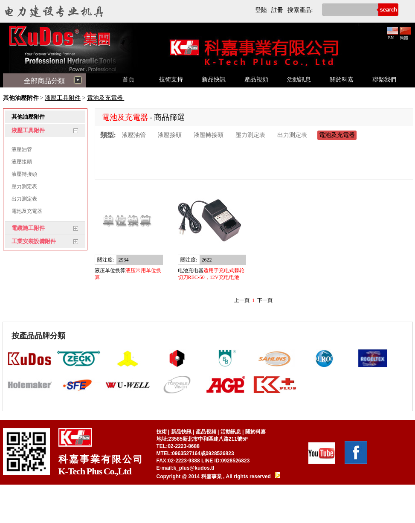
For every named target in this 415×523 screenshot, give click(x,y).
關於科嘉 (342, 79)
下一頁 (265, 300)
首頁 (128, 79)
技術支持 (171, 79)
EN (392, 35)
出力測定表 (24, 199)
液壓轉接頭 (24, 174)
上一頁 (242, 300)
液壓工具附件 (63, 98)
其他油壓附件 (21, 98)
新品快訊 (214, 79)
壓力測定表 (24, 186)
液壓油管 (22, 149)
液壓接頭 (22, 162)
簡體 (405, 35)
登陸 (261, 10)
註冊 (277, 10)
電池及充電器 (106, 98)
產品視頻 (256, 79)
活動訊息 (299, 79)
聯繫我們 (384, 79)
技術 (162, 432)
